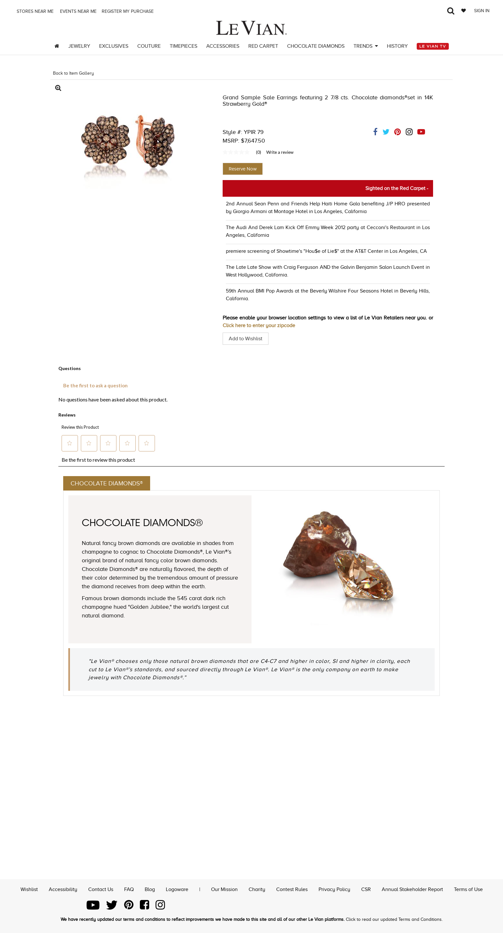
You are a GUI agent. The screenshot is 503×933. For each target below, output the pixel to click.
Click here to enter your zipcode (259, 325)
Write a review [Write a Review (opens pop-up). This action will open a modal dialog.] (280, 152)
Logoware (177, 889)
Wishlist (29, 889)
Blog (150, 889)
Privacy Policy (334, 889)
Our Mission (224, 889)
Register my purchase (128, 11)
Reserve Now (243, 168)
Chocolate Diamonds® (108, 483)
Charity (257, 889)
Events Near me (78, 11)
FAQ (129, 889)
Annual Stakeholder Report (412, 889)
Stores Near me (34, 11)
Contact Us (100, 889)
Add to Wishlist (245, 339)
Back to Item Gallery (73, 73)
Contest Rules (292, 889)
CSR (366, 889)
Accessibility (63, 889)
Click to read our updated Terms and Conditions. (394, 919)
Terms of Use (468, 889)
